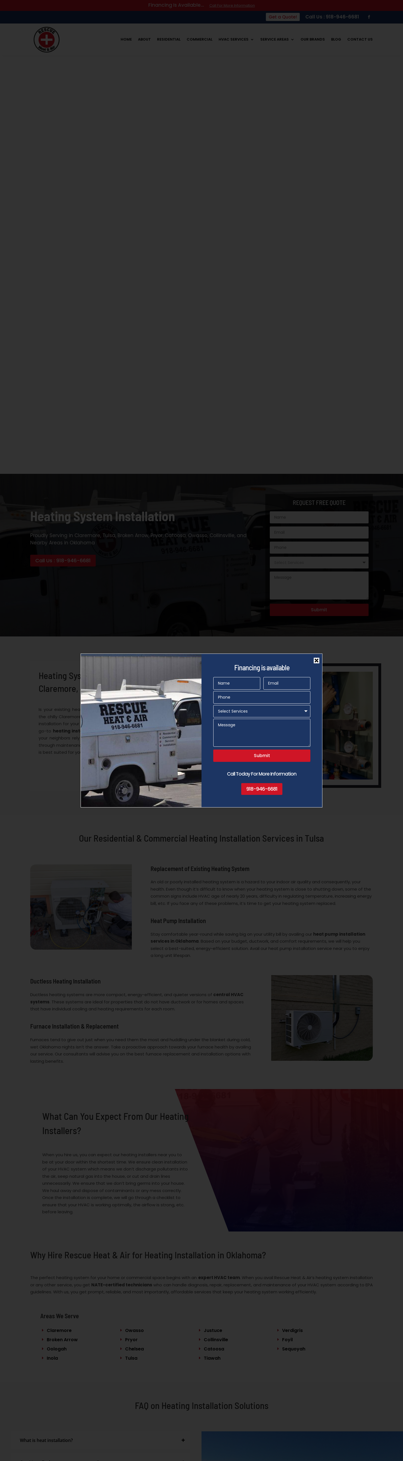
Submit (262, 755)
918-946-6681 (261, 788)
